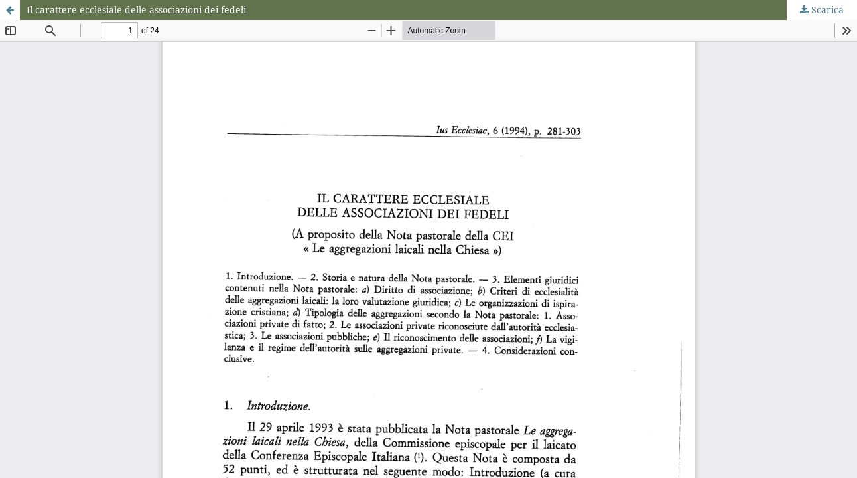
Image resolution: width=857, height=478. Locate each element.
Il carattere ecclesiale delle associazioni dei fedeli (136, 9)
